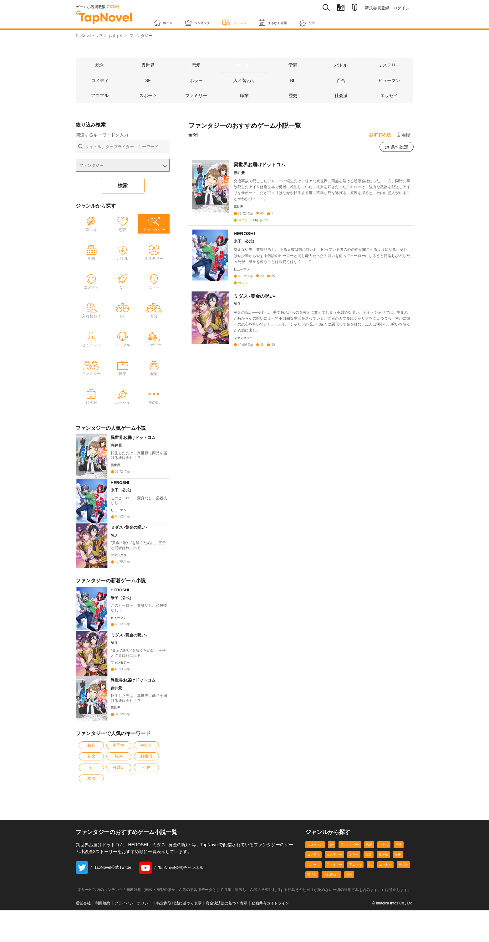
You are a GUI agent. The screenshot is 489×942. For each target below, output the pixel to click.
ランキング (208, 19)
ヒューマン (315, 905)
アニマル (355, 925)
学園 (398, 905)
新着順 (403, 135)
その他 (403, 925)
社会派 (383, 915)
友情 (91, 839)
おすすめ (116, 35)
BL (370, 925)
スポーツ (313, 925)
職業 (368, 915)
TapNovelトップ (89, 35)
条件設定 (396, 147)
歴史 (398, 915)
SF (332, 905)
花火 (91, 817)
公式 (343, 19)
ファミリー (334, 925)
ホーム (166, 19)
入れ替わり (331, 935)
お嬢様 (146, 817)
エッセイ (385, 925)
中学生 (119, 806)
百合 (349, 935)
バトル (384, 905)
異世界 (312, 935)
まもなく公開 (300, 19)
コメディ (313, 915)
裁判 (91, 806)
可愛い (119, 828)
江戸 (146, 828)
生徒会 (146, 806)
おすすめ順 (380, 135)
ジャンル (253, 19)
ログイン (401, 8)
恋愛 (369, 905)
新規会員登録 (377, 8)
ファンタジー (349, 905)
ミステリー (334, 915)
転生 (119, 817)
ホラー (354, 915)
